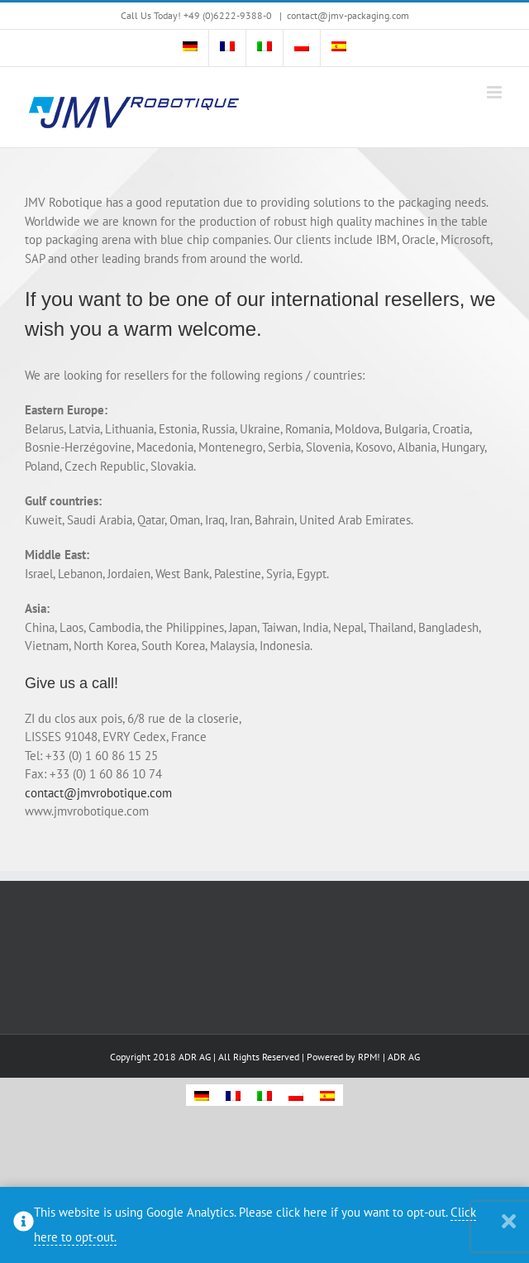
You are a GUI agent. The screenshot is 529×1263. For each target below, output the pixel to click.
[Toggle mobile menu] (495, 92)
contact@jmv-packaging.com (348, 15)
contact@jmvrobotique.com (98, 793)
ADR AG (404, 1056)
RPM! (369, 1056)
